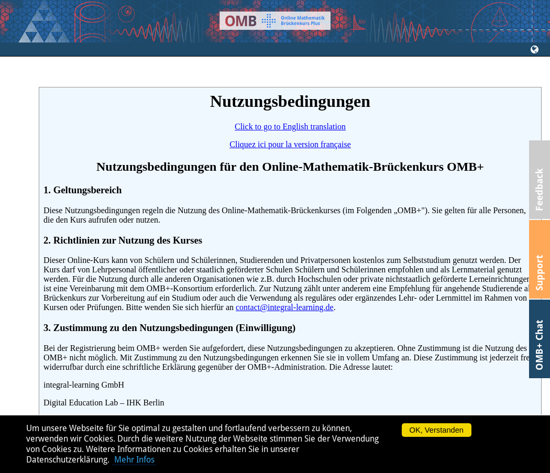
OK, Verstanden (437, 430)
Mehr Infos (134, 460)
